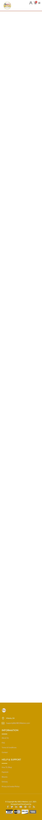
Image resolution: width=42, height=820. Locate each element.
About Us (5, 738)
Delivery (5, 782)
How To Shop (7, 767)
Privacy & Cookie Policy (10, 787)
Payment (5, 772)
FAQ (3, 743)
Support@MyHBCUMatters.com (18, 723)
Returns (4, 777)
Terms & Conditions (9, 748)
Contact (5, 752)
